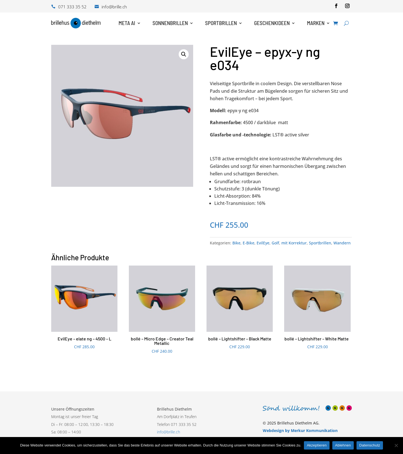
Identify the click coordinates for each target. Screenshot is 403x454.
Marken (316, 23)
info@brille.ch (168, 432)
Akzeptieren (316, 445)
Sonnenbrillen (170, 23)
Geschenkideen (272, 23)
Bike (236, 243)
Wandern (342, 243)
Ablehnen (343, 445)
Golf (275, 243)
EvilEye (263, 243)
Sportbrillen (221, 23)
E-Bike (248, 243)
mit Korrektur (294, 243)
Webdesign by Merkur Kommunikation (300, 430)
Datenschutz (369, 445)
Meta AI (127, 23)
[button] (184, 54)
